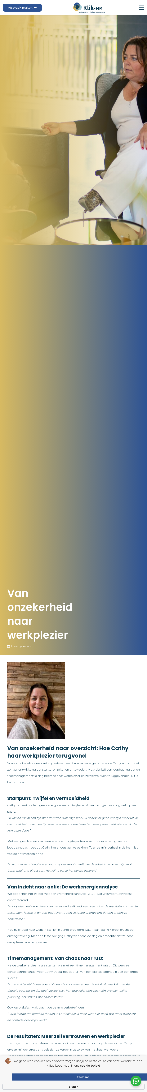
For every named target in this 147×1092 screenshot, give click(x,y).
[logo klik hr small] (89, 8)
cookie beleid (90, 1065)
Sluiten (73, 1086)
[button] (141, 7)
